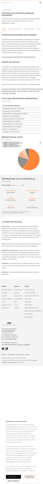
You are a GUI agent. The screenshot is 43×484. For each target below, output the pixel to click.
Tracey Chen (5, 93)
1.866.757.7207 (14, 334)
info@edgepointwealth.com (11, 338)
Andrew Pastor (12, 89)
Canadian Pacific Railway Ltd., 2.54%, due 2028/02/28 (13, 118)
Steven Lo (26, 91)
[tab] (4, 29)
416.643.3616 (19, 344)
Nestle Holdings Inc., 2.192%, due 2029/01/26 (11, 111)
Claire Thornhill (21, 89)
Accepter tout (13, 477)
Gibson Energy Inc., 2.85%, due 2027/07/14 (11, 131)
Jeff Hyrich (20, 91)
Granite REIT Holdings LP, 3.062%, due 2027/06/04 (12, 124)
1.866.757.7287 (15, 336)
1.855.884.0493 (27, 344)
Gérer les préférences (13, 481)
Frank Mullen (39, 89)
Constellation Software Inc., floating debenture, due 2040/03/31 (15, 113)
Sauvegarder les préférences (29, 476)
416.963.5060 (7, 336)
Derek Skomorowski (30, 89)
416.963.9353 (6, 334)
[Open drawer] (40, 3)
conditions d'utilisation (12, 362)
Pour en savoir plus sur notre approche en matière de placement (18, 57)
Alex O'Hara (5, 89)
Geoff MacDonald (6, 91)
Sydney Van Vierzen (34, 91)
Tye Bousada (12, 93)
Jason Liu (14, 91)
